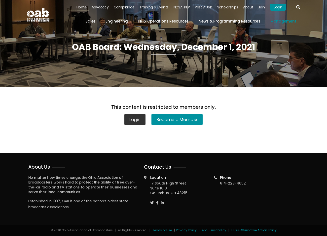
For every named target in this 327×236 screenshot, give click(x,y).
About (248, 7)
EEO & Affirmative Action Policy (254, 230)
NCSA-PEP (182, 7)
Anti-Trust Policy (214, 230)
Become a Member (177, 119)
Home (81, 7)
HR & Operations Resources (163, 21)
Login (278, 7)
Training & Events (153, 7)
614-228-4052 (233, 183)
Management (283, 21)
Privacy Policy (186, 230)
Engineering (117, 21)
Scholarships (227, 7)
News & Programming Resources (229, 21)
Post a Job (203, 7)
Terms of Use (162, 230)
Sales (90, 21)
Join (261, 7)
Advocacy (100, 7)
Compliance (124, 7)
